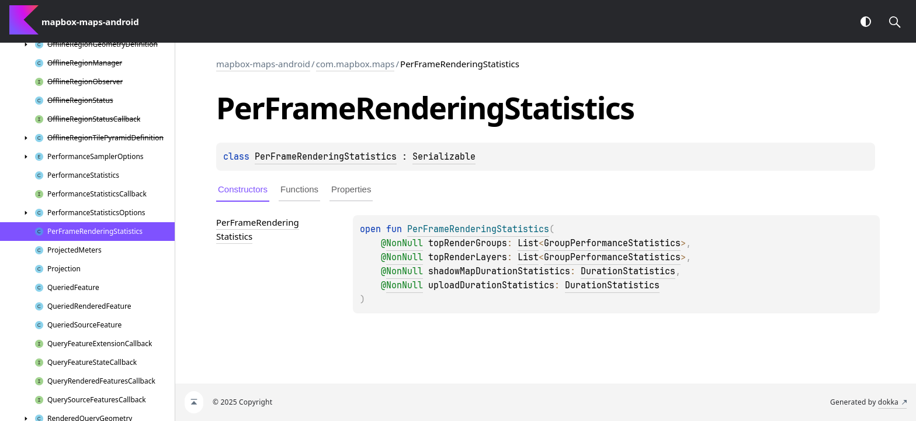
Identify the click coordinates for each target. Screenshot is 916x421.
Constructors (243, 189)
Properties (351, 189)
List (528, 243)
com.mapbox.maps (355, 64)
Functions (299, 189)
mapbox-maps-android (263, 64)
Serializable (444, 157)
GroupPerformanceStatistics (612, 243)
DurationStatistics (628, 271)
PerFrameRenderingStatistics (326, 157)
